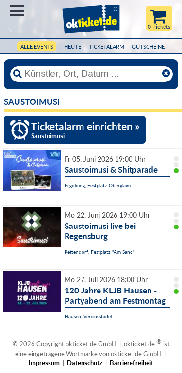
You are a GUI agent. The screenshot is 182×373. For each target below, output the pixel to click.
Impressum (44, 363)
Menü (17, 10)
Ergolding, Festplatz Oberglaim (98, 185)
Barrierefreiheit (131, 363)
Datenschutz (84, 363)
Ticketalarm (106, 46)
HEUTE (72, 46)
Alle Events (36, 46)
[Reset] (166, 73)
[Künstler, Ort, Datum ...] (91, 73)
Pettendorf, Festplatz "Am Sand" (100, 252)
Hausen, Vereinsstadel (88, 316)
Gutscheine (148, 46)
